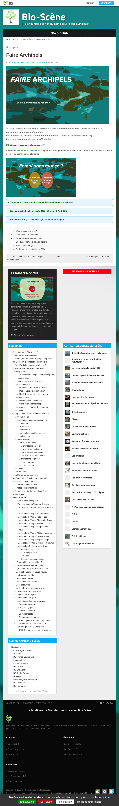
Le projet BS (13, 744)
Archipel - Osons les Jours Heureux (32, 572)
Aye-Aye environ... (22, 62)
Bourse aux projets (16, 771)
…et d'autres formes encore (32, 455)
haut (58, 256)
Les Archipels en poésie (29, 549)
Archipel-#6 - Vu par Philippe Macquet (35, 533)
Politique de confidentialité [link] (88, 802)
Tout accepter (27, 801)
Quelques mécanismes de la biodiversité (30, 413)
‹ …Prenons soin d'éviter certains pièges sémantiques (25, 258)
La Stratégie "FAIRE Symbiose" (30, 627)
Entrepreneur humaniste (29, 617)
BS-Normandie (20, 686)
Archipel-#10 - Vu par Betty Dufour (33, 546)
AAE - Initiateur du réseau (25, 355)
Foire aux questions (16, 749)
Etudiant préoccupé (27, 604)
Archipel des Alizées (25, 578)
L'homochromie (27, 465)
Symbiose (24, 556)
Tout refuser (46, 801)
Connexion (106, 3)
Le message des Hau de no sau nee (88, 375)
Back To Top (108, 703)
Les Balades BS (71, 749)
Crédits (19, 410)
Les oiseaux (23, 426)
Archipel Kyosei (23, 585)
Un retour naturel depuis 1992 (86, 368)
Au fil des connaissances (83, 485)
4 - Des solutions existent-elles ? (30, 391)
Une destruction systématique (86, 463)
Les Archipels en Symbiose (28, 591)
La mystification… (80, 433)
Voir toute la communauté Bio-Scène (32, 691)
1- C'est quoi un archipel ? (25, 231)
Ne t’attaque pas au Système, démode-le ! (90, 404)
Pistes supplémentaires (26, 488)
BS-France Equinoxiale (23, 657)
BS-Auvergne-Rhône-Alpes (25, 679)
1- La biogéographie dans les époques (89, 353)
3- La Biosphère (79, 411)
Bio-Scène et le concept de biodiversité (29, 362)
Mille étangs (18, 653)
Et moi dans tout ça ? (87, 271)
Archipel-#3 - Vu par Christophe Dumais (36, 520)
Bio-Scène (44, 16)
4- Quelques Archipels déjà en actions (30, 242)
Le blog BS (13, 754)
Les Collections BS (72, 744)
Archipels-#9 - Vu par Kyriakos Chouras (36, 543)
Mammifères (78, 389)
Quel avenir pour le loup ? (83, 499)
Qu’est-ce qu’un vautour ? (84, 426)
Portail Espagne (20, 663)
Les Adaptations (21, 417)
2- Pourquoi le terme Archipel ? (27, 234)
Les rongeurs (24, 430)
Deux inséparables (28, 552)
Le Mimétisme (22, 439)
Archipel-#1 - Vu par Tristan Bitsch (33, 513)
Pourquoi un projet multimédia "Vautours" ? (86, 360)
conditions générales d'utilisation (68, 793)
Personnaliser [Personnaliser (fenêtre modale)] (65, 801)
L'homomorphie (27, 462)
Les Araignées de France (83, 543)
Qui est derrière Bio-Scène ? (25, 352)
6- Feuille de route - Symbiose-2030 (29, 249)
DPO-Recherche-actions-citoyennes (34, 630)
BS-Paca (17, 676)
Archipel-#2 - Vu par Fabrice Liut (32, 517)
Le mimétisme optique (28, 442)
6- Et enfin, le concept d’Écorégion (88, 492)
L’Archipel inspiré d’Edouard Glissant (32, 504)
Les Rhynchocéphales (82, 477)
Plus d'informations (24, 335)
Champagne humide (22, 650)
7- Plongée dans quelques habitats (88, 506)
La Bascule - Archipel (25, 575)
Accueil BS (14, 39)
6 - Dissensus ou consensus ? (29, 401)
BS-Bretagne (19, 670)
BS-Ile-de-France (21, 673)
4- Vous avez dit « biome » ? (85, 448)
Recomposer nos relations (32, 559)
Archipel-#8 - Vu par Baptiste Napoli (34, 539)
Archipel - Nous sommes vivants (30, 588)
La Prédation (20, 472)
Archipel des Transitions (27, 581)
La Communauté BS (17, 776)
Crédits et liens (79, 536)
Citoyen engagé (25, 607)
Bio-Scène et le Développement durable (30, 478)
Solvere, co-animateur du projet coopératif (33, 358)
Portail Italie (18, 666)
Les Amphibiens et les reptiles (31, 433)
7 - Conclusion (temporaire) (28, 404)
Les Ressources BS (73, 754)
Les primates (24, 423)
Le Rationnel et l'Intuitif (26, 484)
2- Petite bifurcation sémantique (87, 382)
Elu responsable (25, 614)
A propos (12, 47)
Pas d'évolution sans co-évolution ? (30, 365)
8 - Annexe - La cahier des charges (32, 407)
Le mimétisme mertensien (32, 452)
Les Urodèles (78, 455)
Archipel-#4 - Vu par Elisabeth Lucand (35, 523)
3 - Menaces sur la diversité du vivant (33, 387)
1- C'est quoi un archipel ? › (99, 256)
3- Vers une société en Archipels (27, 238)
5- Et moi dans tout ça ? (24, 245)
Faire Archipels (44, 39)
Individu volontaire (26, 610)
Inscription (90, 3)
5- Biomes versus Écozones (84, 470)
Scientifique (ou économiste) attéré (34, 620)
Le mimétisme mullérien (31, 449)
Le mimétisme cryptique (29, 459)
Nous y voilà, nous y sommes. (86, 441)
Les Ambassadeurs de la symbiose (32, 601)
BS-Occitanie (19, 683)
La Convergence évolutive (26, 475)
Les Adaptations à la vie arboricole (31, 420)
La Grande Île (19, 660)
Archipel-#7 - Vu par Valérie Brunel (33, 536)
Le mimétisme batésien (30, 446)
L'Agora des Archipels (26, 594)
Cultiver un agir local (23, 481)
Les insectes (24, 436)
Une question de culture (83, 397)
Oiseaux (75, 419)
